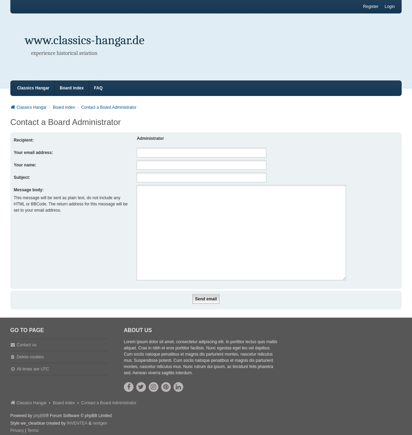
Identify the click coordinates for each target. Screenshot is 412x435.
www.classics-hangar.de (85, 40)
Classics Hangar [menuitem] (33, 88)
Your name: (25, 165)
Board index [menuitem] (72, 88)
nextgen (99, 415)
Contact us (26, 336)
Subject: (22, 177)
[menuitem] (17, 422)
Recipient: (24, 140)
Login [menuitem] (390, 6)
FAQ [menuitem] (98, 88)
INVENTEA (77, 415)
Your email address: (33, 152)
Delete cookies (30, 348)
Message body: (29, 189)
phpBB (39, 407)
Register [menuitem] (371, 6)
